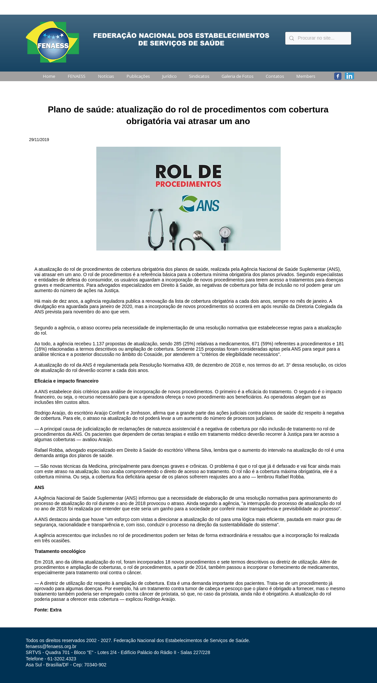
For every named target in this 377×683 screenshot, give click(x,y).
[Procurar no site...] (317, 38)
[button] (75, 76)
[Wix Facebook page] (337, 76)
